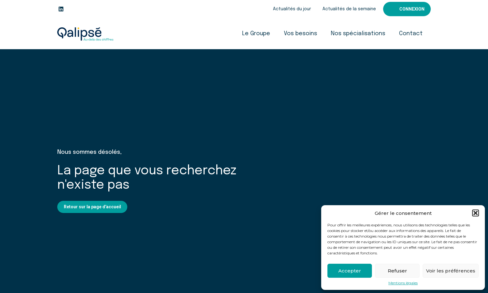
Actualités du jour (292, 9)
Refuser (397, 271)
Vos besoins (300, 33)
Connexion (412, 9)
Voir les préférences (450, 271)
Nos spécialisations (358, 33)
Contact (411, 33)
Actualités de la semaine (349, 9)
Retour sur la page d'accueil (92, 206)
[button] (475, 213)
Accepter (349, 271)
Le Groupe (256, 33)
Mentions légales (403, 283)
